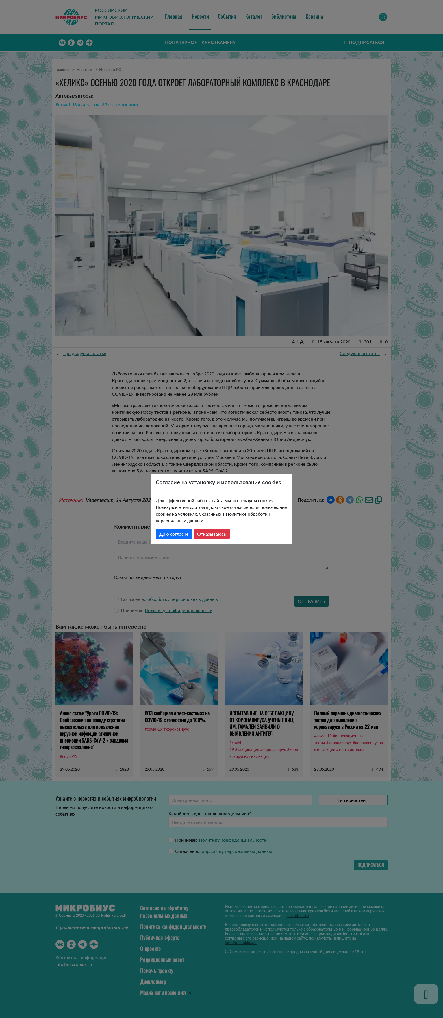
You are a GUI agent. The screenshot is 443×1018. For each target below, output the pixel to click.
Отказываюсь (211, 534)
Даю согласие (174, 534)
